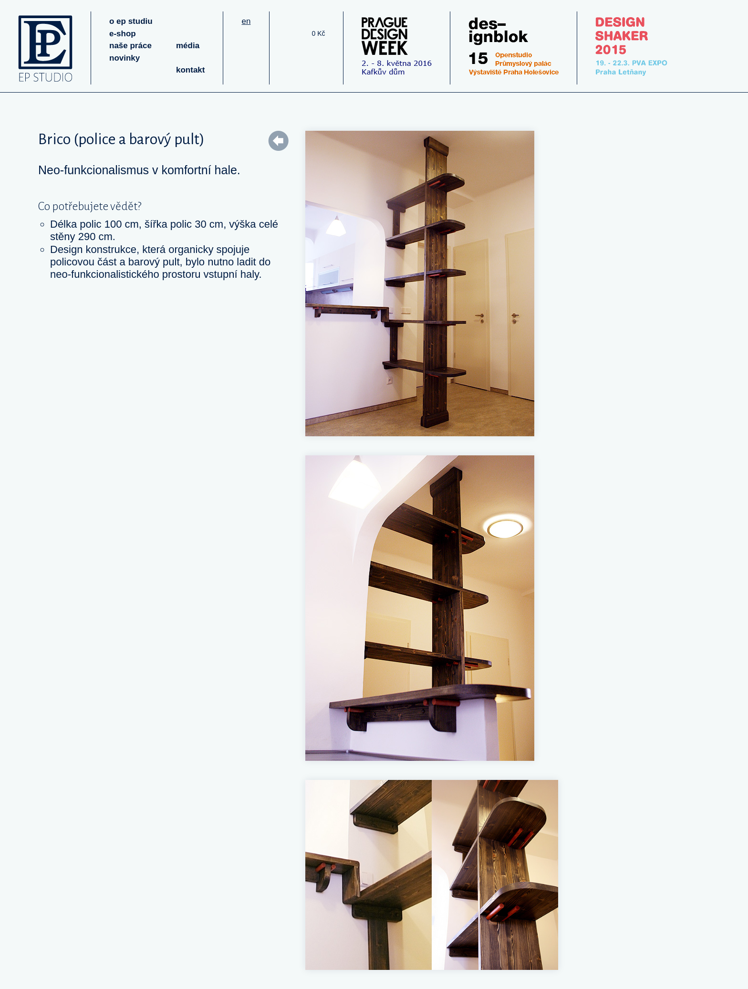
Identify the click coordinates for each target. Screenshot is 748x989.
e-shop (122, 33)
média (187, 45)
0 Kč (318, 33)
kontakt (190, 69)
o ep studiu (131, 21)
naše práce (130, 45)
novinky (124, 58)
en (245, 21)
